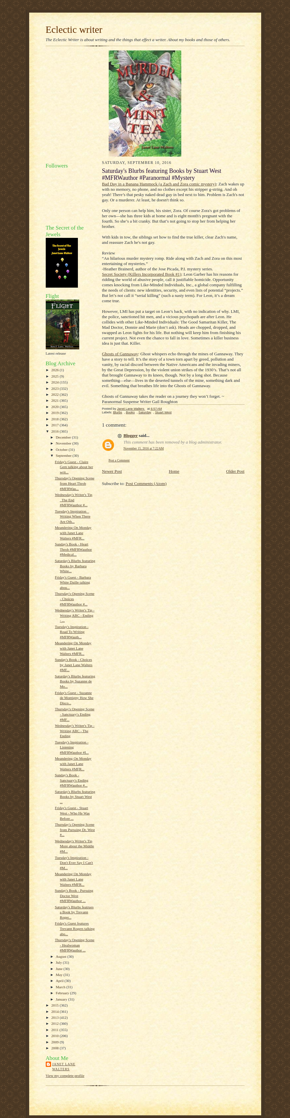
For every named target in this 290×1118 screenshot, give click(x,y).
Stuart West (163, 412)
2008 (55, 1048)
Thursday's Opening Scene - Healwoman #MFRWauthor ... (74, 945)
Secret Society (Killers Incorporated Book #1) (141, 274)
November (64, 443)
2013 (55, 1017)
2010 (55, 1036)
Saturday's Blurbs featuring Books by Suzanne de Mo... (75, 681)
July (59, 962)
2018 (55, 419)
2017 (55, 425)
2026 (55, 370)
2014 (55, 1011)
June (59, 969)
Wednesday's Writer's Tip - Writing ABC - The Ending (74, 731)
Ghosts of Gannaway (120, 353)
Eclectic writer (74, 29)
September (64, 455)
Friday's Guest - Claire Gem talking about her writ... (74, 467)
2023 (55, 388)
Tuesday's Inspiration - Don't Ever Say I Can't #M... (74, 863)
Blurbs (117, 412)
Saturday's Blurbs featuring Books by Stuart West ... (75, 797)
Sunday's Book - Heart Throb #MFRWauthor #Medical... (73, 549)
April (60, 981)
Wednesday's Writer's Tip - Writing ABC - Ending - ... (74, 615)
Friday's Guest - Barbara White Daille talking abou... (73, 582)
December (64, 437)
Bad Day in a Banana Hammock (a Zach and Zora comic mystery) (159, 183)
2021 (55, 400)
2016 (55, 431)
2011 (55, 1030)
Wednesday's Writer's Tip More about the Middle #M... (74, 846)
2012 (55, 1023)
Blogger (131, 435)
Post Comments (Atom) (146, 483)
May (59, 975)
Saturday (145, 412)
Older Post (235, 471)
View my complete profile (65, 1076)
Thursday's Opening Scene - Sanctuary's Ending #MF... (74, 714)
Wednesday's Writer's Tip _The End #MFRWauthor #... (73, 500)
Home (174, 471)
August (61, 956)
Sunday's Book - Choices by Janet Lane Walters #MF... (73, 665)
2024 (55, 382)
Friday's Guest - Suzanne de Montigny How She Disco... (74, 698)
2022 (55, 394)
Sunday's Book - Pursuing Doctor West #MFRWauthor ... (74, 895)
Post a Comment (119, 460)
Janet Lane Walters (64, 1066)
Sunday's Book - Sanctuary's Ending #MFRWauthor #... (71, 780)
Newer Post (112, 471)
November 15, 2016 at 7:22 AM (144, 448)
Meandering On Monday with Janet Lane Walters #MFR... (73, 532)
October (62, 450)
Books (130, 412)
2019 (55, 413)
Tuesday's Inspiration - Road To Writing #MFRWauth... (71, 632)
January (62, 999)
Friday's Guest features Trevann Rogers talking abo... (74, 928)
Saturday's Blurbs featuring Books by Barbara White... (75, 566)
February (63, 993)
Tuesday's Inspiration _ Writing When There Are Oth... (72, 516)
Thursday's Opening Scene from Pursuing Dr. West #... (75, 829)
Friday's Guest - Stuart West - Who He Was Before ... (72, 813)
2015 (55, 1005)
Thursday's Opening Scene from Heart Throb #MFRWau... (74, 483)
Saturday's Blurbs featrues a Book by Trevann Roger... (74, 912)
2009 (55, 1042)
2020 (55, 407)
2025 (55, 376)
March (61, 987)
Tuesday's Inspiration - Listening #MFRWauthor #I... (71, 747)
